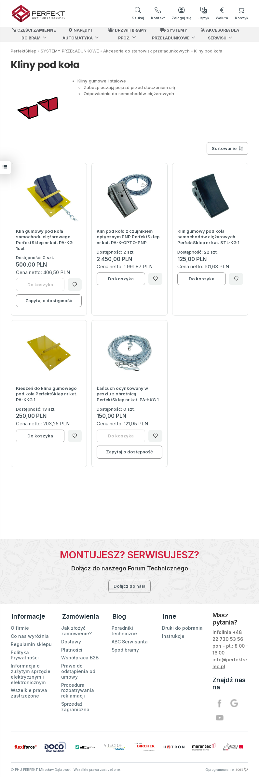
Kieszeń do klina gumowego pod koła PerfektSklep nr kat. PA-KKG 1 (46, 394)
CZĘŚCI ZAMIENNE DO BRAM (34, 34)
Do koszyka (121, 278)
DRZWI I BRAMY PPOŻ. (127, 34)
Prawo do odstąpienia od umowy (78, 669)
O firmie (20, 626)
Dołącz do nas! (129, 586)
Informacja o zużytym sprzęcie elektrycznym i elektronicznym (30, 672)
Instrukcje (173, 634)
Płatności (71, 647)
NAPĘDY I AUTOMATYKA (77, 34)
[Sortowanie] (227, 148)
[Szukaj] (138, 13)
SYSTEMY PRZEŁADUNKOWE (171, 34)
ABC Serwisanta (130, 639)
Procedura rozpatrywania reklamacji (77, 688)
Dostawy (71, 639)
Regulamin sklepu (31, 642)
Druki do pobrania (182, 626)
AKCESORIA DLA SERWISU (220, 34)
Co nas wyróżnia (30, 634)
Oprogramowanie (226, 770)
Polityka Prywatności (25, 652)
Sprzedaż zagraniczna (75, 704)
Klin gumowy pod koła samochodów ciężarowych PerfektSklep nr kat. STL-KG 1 (208, 236)
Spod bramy (125, 647)
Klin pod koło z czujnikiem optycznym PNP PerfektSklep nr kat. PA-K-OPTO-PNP (128, 236)
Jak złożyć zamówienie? (76, 628)
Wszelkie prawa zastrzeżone (29, 691)
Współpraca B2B (80, 655)
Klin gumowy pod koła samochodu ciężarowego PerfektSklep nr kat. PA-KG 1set (44, 239)
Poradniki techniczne (124, 628)
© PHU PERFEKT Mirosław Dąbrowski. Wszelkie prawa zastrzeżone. (66, 770)
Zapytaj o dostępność (48, 300)
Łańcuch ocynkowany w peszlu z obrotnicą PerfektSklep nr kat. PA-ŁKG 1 (128, 394)
